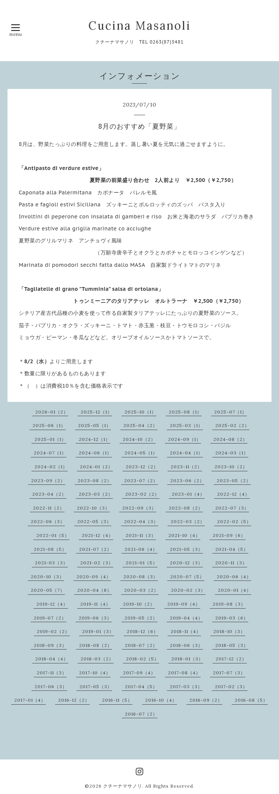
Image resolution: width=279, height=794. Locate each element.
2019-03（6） (231, 618)
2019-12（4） (52, 604)
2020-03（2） (141, 590)
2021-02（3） (96, 562)
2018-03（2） (97, 659)
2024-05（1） (141, 453)
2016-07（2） (141, 714)
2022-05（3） (94, 521)
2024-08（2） (230, 439)
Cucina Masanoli (139, 25)
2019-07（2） (50, 618)
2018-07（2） (141, 645)
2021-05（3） (186, 549)
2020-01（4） (234, 590)
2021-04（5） (231, 549)
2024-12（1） (94, 439)
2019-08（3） (229, 604)
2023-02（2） (142, 494)
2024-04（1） (186, 453)
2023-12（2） (142, 466)
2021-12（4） (97, 535)
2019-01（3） (98, 631)
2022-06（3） (48, 521)
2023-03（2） (96, 494)
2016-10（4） (161, 700)
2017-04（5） (141, 686)
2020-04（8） (94, 590)
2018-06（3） (186, 645)
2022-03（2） (188, 521)
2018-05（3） (231, 645)
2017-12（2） (231, 659)
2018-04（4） (51, 659)
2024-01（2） (96, 466)
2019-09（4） (183, 604)
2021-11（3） (141, 535)
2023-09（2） (48, 480)
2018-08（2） (95, 645)
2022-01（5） (52, 535)
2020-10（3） (47, 576)
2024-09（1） (184, 439)
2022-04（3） (141, 521)
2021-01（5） (142, 562)
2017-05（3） (96, 686)
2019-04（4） (186, 618)
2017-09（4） (139, 672)
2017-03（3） (186, 686)
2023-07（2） (141, 480)
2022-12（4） (233, 494)
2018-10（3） (229, 631)
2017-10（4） (95, 672)
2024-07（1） (50, 453)
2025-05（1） (94, 425)
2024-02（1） (51, 466)
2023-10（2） (231, 466)
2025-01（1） (50, 439)
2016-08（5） (251, 700)
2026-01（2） (51, 412)
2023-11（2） (186, 466)
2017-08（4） (184, 672)
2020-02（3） (188, 590)
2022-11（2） (48, 508)
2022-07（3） (232, 508)
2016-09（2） (205, 700)
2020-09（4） (93, 576)
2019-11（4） (95, 604)
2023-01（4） (188, 494)
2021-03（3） (51, 562)
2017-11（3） (52, 672)
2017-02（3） (231, 686)
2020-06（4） (234, 576)
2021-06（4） (141, 549)
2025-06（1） (49, 425)
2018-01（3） (187, 659)
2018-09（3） (50, 645)
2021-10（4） (184, 535)
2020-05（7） (48, 590)
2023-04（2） (49, 494)
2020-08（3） (140, 576)
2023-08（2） (95, 480)
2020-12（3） (186, 562)
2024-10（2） (139, 439)
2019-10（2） (139, 604)
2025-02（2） (232, 425)
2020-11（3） (231, 562)
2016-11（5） (117, 700)
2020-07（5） (187, 576)
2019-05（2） (141, 618)
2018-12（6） (142, 631)
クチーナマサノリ (122, 786)
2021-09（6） (229, 535)
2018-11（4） (186, 631)
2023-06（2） (187, 480)
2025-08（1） (185, 412)
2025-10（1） (140, 412)
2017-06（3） (50, 686)
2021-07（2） (95, 549)
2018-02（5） (142, 659)
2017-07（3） (229, 672)
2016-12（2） (74, 700)
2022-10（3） (93, 508)
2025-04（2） (140, 425)
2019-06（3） (95, 618)
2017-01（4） (30, 700)
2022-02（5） (234, 521)
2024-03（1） (231, 453)
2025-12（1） (96, 412)
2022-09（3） (139, 508)
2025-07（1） (230, 412)
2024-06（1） (95, 453)
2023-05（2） (234, 480)
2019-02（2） (53, 631)
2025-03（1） (186, 425)
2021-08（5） (50, 549)
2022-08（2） (186, 508)
